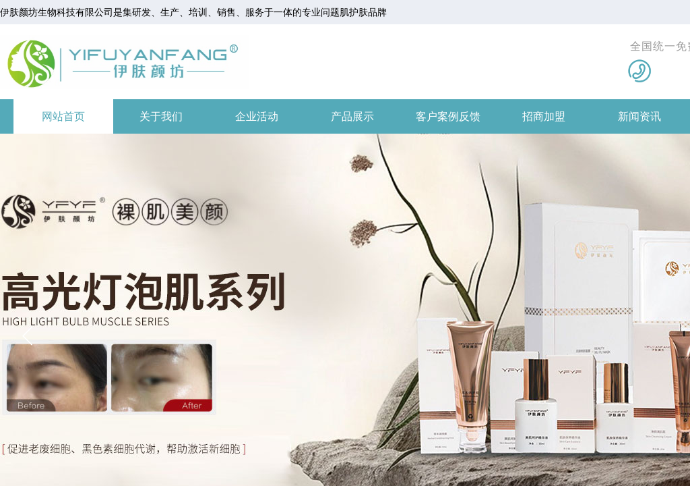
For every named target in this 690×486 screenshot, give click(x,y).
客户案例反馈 (448, 116)
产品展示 (352, 116)
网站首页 (63, 116)
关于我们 (161, 116)
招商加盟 (543, 116)
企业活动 (256, 116)
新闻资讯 (639, 116)
